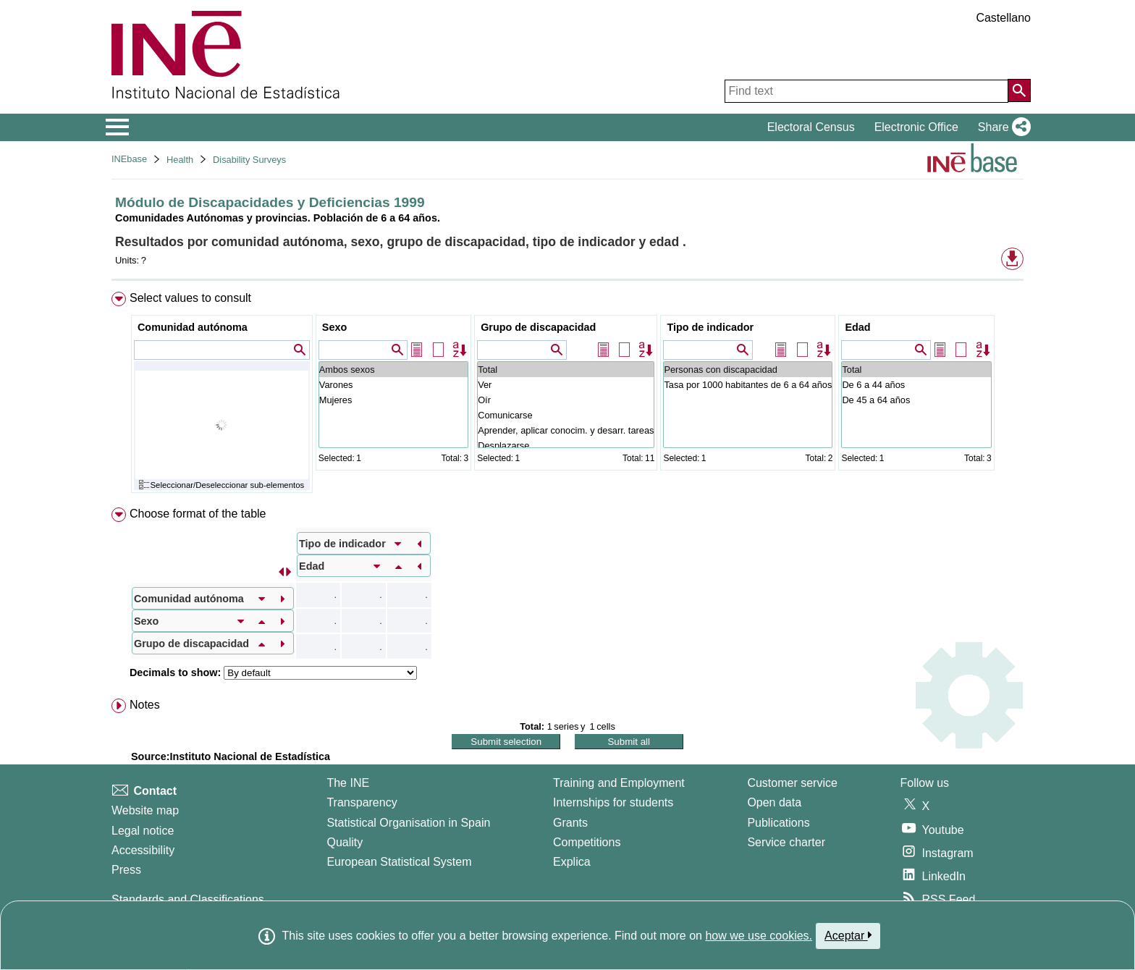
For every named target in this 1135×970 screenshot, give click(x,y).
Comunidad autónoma (193, 327)
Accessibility (142, 850)
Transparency (361, 802)
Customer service (792, 783)
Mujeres (393, 400)
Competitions (586, 842)
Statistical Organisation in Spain (408, 823)
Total (566, 369)
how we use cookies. (758, 935)
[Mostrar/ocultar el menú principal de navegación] (117, 127)
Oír (566, 400)
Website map (145, 810)
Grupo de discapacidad (538, 327)
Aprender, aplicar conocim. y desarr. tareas (566, 430)
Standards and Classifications (187, 899)
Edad (857, 327)
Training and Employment (619, 783)
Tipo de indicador (710, 327)
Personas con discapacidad (748, 369)
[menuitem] (567, 395)
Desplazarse (566, 445)
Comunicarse (566, 415)
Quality (344, 842)
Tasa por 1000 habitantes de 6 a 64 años (748, 384)
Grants (570, 823)
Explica (572, 862)
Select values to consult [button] (190, 298)
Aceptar (848, 935)
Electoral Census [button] (811, 127)
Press (126, 870)
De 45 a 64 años (916, 400)
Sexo (334, 327)
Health (179, 159)
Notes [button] (145, 705)
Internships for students (613, 802)
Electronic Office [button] (916, 127)
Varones (393, 384)
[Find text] (866, 91)
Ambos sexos (393, 369)
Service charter (786, 842)
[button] (1001, 127)
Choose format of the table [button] (198, 513)
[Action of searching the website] (1019, 90)
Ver (566, 384)
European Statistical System (398, 862)
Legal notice (142, 830)
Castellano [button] (1003, 18)
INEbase (129, 158)
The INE (347, 783)
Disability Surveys (249, 159)
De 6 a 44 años (916, 384)
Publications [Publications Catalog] (778, 823)
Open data (774, 802)
